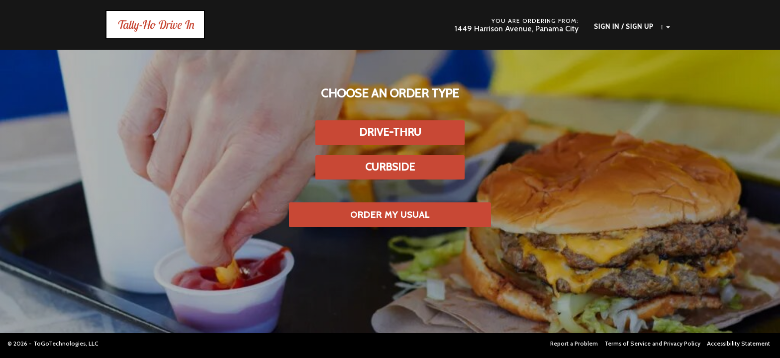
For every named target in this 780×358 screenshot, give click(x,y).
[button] (662, 26)
